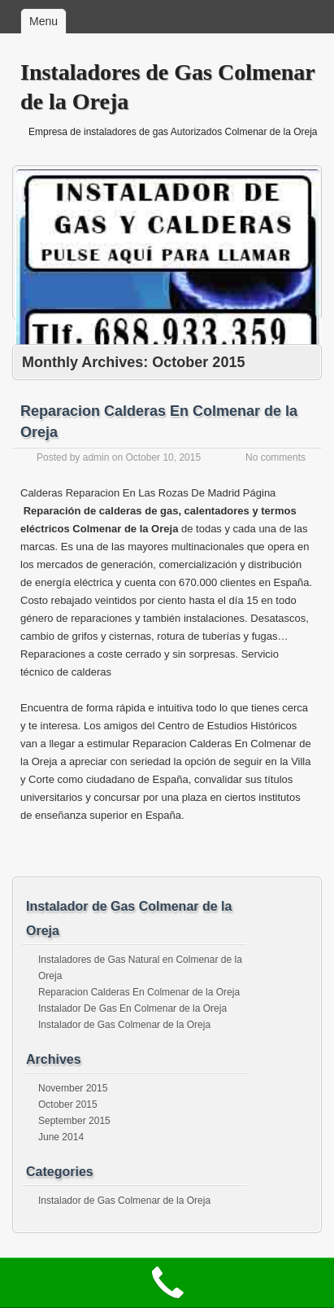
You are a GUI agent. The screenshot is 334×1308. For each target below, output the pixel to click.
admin (96, 457)
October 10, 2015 (163, 457)
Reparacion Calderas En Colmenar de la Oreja (139, 992)
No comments (275, 457)
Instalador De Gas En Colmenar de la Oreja (132, 1008)
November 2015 (72, 1088)
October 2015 (68, 1104)
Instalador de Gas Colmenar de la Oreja (124, 1024)
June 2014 (61, 1137)
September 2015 (74, 1120)
